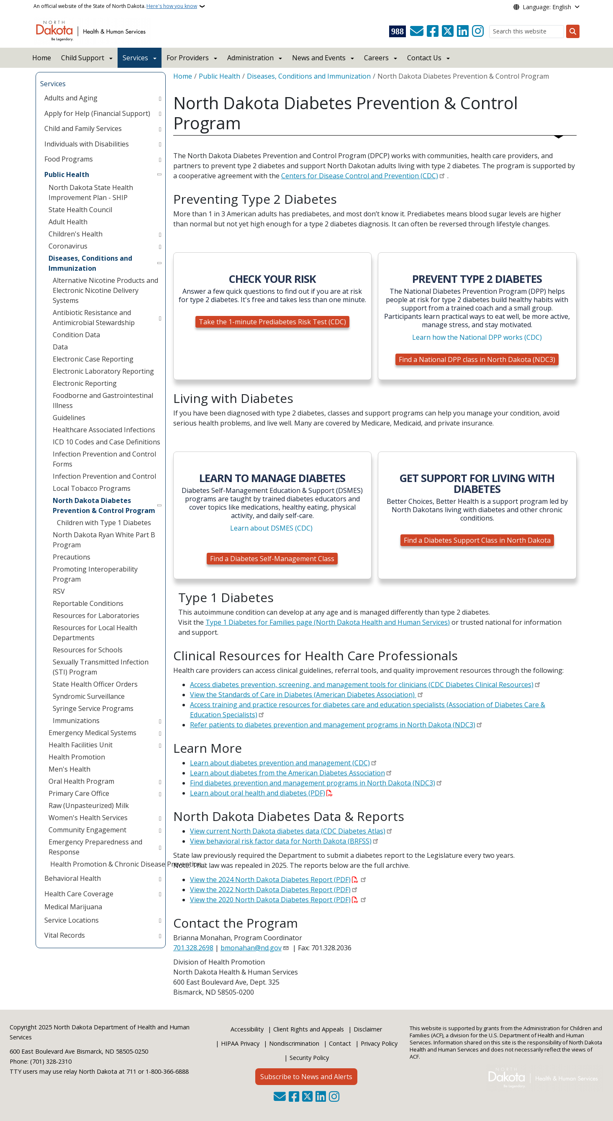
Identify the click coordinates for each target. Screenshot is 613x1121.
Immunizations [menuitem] (76, 720)
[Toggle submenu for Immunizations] (160, 721)
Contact (340, 1043)
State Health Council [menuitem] (80, 209)
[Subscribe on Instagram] (478, 31)
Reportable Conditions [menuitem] (88, 603)
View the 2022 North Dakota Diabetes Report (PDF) (270, 889)
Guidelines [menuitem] (69, 417)
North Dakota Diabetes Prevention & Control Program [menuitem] (104, 505)
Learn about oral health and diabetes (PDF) (257, 793)
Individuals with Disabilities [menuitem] (86, 144)
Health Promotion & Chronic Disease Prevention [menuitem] (125, 864)
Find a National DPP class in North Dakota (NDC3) (477, 359)
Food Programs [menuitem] (68, 159)
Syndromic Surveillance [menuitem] (89, 696)
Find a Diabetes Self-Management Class (272, 558)
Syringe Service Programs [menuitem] (93, 708)
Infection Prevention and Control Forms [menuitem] (104, 459)
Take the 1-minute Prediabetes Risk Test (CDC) (272, 321)
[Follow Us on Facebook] (433, 31)
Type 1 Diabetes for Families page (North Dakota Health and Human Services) (327, 622)
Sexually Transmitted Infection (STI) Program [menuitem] (101, 667)
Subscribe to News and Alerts (306, 1076)
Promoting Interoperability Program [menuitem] (95, 574)
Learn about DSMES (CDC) (271, 528)
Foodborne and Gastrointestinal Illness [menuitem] (103, 400)
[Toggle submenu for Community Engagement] (160, 830)
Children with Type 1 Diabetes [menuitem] (104, 522)
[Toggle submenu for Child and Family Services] (160, 128)
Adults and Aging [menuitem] (70, 98)
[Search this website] (526, 31)
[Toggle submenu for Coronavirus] (160, 246)
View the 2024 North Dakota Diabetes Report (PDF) (270, 879)
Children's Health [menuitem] (76, 234)
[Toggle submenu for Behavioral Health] (160, 878)
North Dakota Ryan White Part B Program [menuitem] (104, 539)
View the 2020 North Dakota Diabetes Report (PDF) (270, 899)
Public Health (219, 76)
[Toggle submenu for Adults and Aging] (160, 98)
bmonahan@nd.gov (251, 947)
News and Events (319, 57)
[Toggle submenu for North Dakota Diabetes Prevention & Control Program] (160, 505)
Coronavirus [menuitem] (68, 246)
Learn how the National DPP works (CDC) (477, 337)
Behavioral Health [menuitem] (72, 878)
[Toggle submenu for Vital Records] (160, 935)
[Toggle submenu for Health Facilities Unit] (160, 745)
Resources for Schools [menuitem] (88, 649)
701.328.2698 (193, 947)
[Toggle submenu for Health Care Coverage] (160, 894)
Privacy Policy (379, 1043)
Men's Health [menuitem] (69, 769)
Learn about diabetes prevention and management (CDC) (280, 762)
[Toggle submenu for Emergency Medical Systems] (160, 733)
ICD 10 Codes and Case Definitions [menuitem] (106, 441)
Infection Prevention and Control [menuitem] (104, 476)
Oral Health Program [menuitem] (81, 781)
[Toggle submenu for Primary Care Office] (160, 793)
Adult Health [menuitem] (68, 221)
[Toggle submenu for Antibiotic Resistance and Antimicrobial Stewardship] (160, 318)
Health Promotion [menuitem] (77, 757)
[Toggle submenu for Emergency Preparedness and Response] (160, 847)
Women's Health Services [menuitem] (88, 817)
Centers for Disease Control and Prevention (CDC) (359, 175)
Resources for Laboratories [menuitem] (96, 615)
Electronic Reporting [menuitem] (85, 383)
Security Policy (309, 1058)
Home (41, 57)
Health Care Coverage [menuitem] (78, 893)
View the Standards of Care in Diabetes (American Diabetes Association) (303, 694)
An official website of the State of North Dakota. (115, 6)
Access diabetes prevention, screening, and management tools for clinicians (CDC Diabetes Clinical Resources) (361, 684)
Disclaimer (368, 1029)
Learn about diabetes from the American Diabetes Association (287, 772)
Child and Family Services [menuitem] (83, 128)
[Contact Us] (416, 31)
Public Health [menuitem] (66, 174)
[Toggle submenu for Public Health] (160, 174)
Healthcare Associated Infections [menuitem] (104, 429)
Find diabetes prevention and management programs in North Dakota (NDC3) (312, 783)
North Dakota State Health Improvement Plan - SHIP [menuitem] (91, 192)
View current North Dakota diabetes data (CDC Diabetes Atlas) (287, 831)
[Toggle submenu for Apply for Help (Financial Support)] (160, 113)
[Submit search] (573, 31)
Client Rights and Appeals (308, 1029)
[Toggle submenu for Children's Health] (160, 234)
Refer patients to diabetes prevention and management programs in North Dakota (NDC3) (332, 724)
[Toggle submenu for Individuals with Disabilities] (160, 144)
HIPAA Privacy (240, 1043)
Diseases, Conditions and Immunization (309, 76)
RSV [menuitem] (59, 591)
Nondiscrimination (294, 1043)
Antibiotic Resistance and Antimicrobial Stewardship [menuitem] (94, 317)
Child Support (82, 57)
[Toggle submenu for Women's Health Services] (160, 818)
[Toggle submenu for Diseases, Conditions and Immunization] (160, 263)
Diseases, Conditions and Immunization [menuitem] (90, 263)
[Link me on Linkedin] (463, 31)
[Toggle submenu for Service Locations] (160, 920)
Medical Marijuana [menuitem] (73, 906)
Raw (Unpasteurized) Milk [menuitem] (89, 805)
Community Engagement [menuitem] (87, 829)
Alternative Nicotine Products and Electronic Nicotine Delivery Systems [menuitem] (105, 290)
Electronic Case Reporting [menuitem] (93, 359)
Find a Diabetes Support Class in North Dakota (477, 540)
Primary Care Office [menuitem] (79, 793)
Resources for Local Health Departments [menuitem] (95, 632)
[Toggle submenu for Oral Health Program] (160, 781)
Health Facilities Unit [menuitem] (81, 744)
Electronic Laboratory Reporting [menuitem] (103, 371)
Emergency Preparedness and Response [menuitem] (95, 847)
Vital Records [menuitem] (64, 935)
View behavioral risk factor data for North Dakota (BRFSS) (281, 841)
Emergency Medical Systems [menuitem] (92, 732)
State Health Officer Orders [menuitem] (95, 684)
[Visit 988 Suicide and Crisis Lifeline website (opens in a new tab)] (397, 31)
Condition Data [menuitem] (76, 334)
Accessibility (247, 1029)
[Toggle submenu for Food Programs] (160, 159)
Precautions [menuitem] (71, 557)
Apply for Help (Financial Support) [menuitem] (97, 113)
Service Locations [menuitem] (71, 920)
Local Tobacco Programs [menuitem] (92, 488)
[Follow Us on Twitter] (448, 31)
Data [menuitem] (60, 346)
